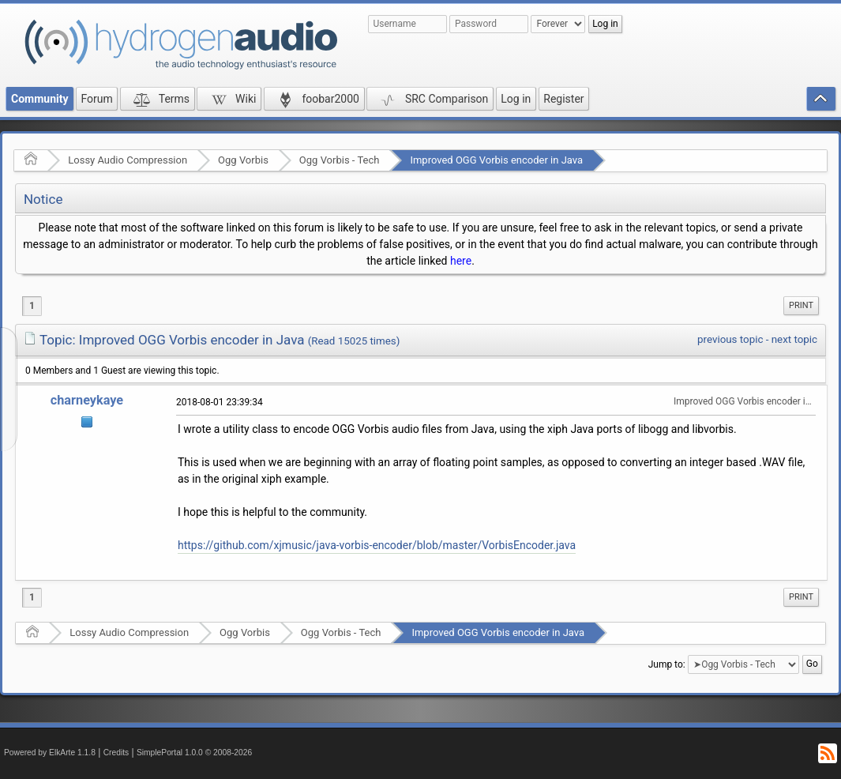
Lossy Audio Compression (127, 160)
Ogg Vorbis (243, 160)
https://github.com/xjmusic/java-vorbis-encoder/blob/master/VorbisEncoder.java (377, 545)
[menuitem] (801, 305)
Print (801, 305)
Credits (116, 752)
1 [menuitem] (32, 305)
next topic (794, 339)
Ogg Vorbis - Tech (339, 160)
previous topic (730, 339)
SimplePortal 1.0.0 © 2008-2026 (194, 752)
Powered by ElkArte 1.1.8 (50, 752)
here (460, 260)
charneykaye (87, 400)
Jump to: (666, 664)
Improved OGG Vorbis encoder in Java (496, 160)
